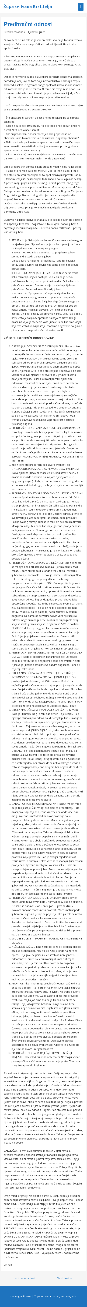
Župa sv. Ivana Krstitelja (28, 6)
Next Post (65, 1278)
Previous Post (25, 1278)
